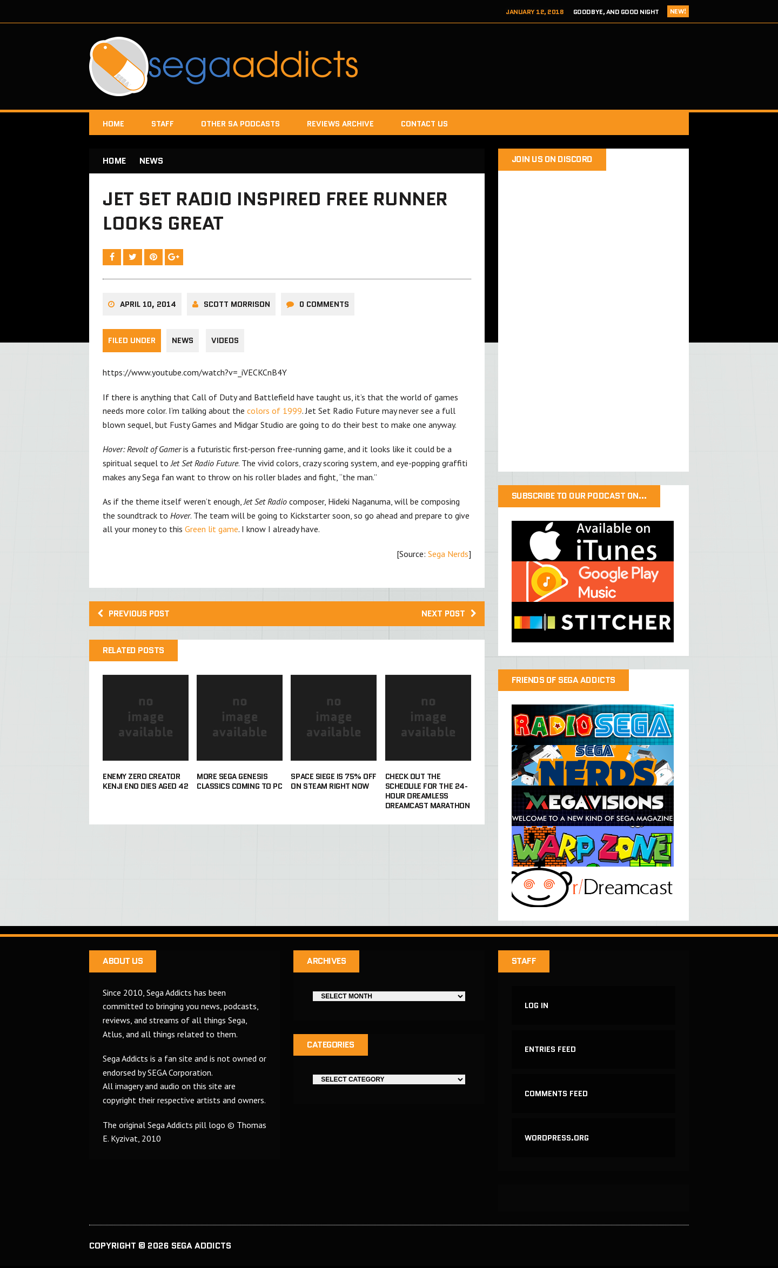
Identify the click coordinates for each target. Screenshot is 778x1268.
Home (113, 123)
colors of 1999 (274, 412)
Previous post (135, 615)
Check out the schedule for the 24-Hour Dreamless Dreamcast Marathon (427, 793)
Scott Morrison (237, 305)
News (182, 342)
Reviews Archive (340, 123)
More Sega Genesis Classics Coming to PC (239, 783)
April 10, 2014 (148, 305)
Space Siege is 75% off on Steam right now (333, 783)
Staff (162, 123)
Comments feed (556, 1095)
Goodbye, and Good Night (616, 11)
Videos (225, 342)
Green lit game (211, 530)
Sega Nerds (448, 555)
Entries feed (550, 1050)
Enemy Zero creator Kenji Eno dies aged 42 (145, 783)
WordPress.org (557, 1139)
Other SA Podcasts (240, 123)
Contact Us (424, 123)
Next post (448, 615)
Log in (537, 1006)
